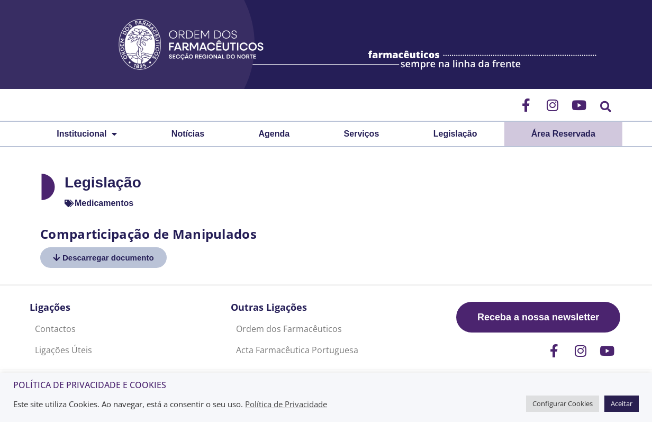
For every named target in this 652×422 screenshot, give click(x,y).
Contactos (55, 329)
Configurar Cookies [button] (562, 403)
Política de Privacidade (286, 404)
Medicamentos (104, 203)
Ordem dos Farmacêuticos (289, 329)
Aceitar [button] (621, 403)
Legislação (455, 133)
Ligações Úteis (63, 350)
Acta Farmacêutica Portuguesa (297, 350)
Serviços (361, 133)
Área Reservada (563, 133)
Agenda (274, 133)
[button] (606, 107)
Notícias (187, 133)
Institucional (87, 133)
